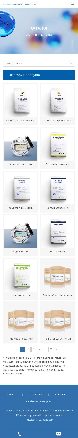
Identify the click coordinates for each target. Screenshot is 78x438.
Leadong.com (46, 419)
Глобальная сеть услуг (39, 401)
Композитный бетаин (21, 207)
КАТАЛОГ (60, 394)
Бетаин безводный (57, 207)
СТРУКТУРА (35, 394)
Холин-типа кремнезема (57, 120)
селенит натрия (21, 295)
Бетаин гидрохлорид (57, 164)
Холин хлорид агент (21, 164)
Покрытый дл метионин (57, 338)
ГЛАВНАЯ (11, 394)
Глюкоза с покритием (21, 338)
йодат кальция (57, 251)
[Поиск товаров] (35, 63)
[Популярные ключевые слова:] (71, 63)
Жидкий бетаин (20, 251)
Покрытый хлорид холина (57, 295)
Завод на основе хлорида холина (20, 120)
